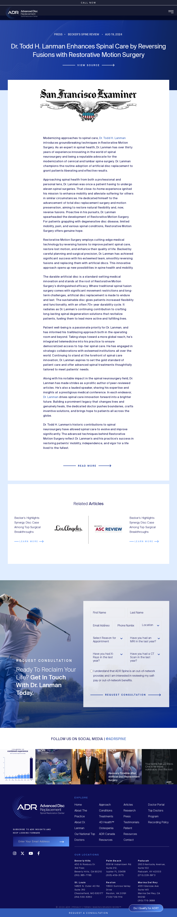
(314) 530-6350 (83, 897)
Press (58, 34)
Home (78, 804)
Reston (111, 882)
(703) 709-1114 (114, 897)
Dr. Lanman (50, 397)
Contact (129, 840)
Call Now (88, 3)
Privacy (77, 907)
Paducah (143, 861)
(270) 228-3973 (146, 875)
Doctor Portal (156, 804)
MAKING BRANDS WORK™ (107, 907)
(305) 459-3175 (115, 875)
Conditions (106, 810)
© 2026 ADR (63, 907)
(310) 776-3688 (146, 900)
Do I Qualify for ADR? (146, 908)
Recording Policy (158, 822)
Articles (128, 804)
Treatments (106, 816)
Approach (105, 804)
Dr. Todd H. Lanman (112, 138)
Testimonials (131, 822)
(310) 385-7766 (83, 875)
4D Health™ (106, 822)
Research (130, 810)
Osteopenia (106, 828)
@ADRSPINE (116, 739)
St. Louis (80, 882)
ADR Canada (107, 834)
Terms (87, 907)
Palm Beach (113, 861)
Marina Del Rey (147, 882)
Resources (106, 840)
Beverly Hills (82, 861)
